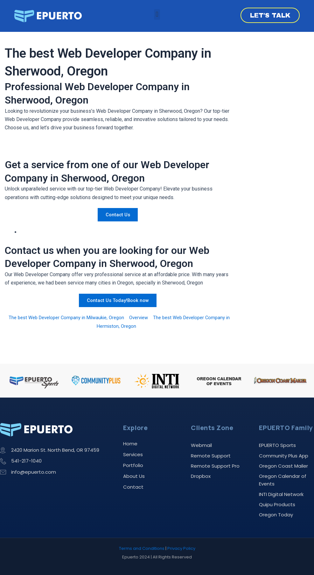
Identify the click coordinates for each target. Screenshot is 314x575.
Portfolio (133, 459)
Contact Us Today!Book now (118, 300)
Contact (133, 481)
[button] (157, 14)
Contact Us (118, 215)
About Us (134, 470)
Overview (153, 317)
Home (130, 438)
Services (133, 449)
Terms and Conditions (141, 548)
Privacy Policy (181, 548)
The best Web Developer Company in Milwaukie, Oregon (75, 317)
